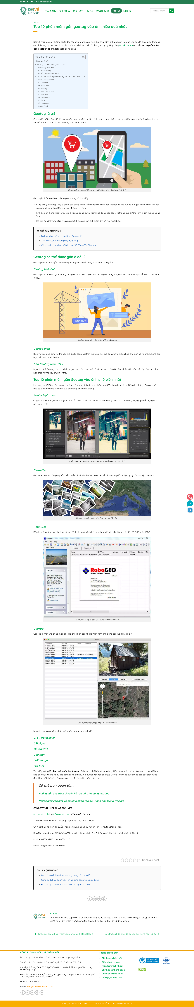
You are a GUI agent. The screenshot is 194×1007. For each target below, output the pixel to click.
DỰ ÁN (89, 11)
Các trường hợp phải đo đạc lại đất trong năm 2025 (133, 934)
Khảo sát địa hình (61, 814)
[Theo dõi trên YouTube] (42, 992)
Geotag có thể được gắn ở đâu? (51, 64)
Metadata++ (45, 97)
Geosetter (44, 82)
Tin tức (116, 11)
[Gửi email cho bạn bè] (94, 898)
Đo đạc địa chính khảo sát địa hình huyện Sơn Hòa (66, 884)
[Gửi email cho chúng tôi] (32, 992)
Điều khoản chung (111, 962)
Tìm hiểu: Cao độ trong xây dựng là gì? (60, 240)
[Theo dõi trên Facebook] (22, 992)
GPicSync (44, 94)
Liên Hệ (127, 11)
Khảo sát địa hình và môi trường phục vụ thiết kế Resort (63, 934)
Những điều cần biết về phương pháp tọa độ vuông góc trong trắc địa (81, 801)
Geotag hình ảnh (47, 67)
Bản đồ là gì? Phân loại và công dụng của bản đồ (65, 875)
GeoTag (44, 88)
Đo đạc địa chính (41, 814)
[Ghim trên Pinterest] (99, 898)
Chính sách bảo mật (112, 958)
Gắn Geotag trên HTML (50, 73)
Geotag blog (46, 70)
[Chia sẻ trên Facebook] (89, 898)
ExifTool (44, 106)
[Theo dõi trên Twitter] (27, 992)
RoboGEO (45, 85)
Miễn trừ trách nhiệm (112, 966)
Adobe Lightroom (47, 80)
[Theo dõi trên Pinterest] (37, 992)
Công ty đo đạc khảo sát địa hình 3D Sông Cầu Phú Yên (68, 245)
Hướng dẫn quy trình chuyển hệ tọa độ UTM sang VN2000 (74, 793)
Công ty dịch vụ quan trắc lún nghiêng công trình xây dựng (70, 879)
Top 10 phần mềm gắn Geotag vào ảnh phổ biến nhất (61, 76)
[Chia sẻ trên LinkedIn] (104, 898)
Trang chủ (50, 11)
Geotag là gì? (42, 61)
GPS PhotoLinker (47, 91)
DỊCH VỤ (78, 10)
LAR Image (45, 103)
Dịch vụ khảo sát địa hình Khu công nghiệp (62, 236)
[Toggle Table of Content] (82, 57)
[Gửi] (171, 10)
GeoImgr (44, 100)
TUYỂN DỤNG (102, 11)
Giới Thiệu (64, 11)
